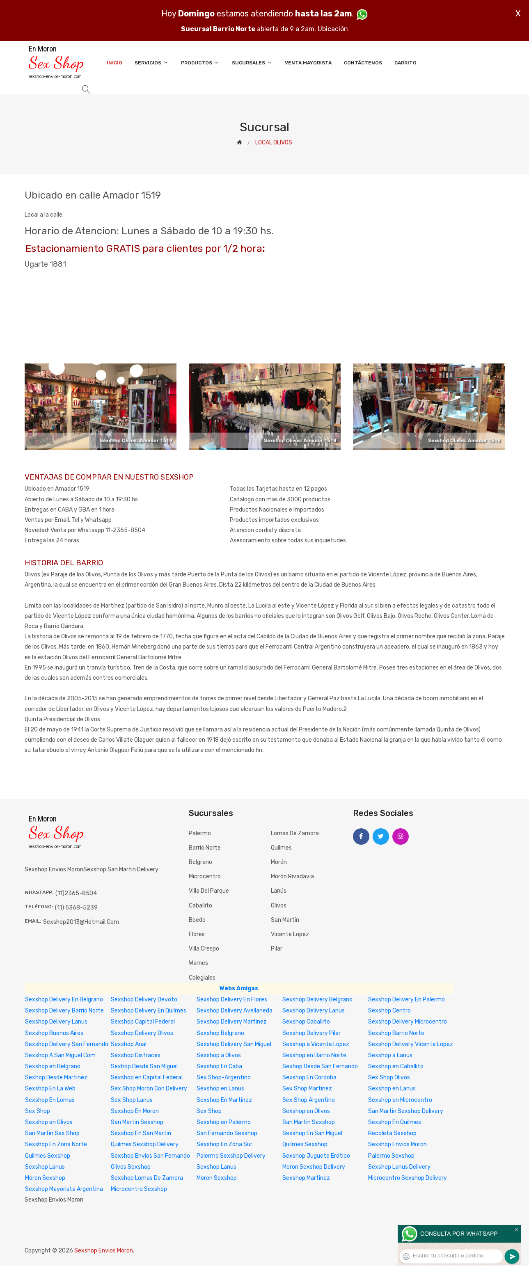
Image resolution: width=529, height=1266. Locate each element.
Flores (197, 934)
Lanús (278, 890)
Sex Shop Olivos (389, 1077)
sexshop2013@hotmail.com (81, 922)
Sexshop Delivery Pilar (311, 1033)
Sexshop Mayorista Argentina (64, 1189)
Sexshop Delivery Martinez (232, 1021)
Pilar (276, 948)
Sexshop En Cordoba (309, 1077)
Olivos (278, 905)
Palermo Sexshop (391, 1155)
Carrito (405, 63)
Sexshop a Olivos (219, 1055)
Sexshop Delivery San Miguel (234, 1044)
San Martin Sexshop (137, 1122)
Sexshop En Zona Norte (56, 1144)
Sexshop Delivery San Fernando (66, 1044)
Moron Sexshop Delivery (313, 1166)
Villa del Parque (209, 890)
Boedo (197, 919)
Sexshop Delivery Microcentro (407, 1021)
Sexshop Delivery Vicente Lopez (410, 1044)
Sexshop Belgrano (220, 1033)
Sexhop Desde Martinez (56, 1077)
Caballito (200, 905)
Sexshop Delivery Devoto (144, 999)
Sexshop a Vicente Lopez (315, 1044)
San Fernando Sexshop (227, 1133)
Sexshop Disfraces (135, 1055)
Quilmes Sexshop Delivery (145, 1144)
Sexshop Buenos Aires (54, 1033)
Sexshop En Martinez (224, 1100)
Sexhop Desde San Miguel (144, 1066)
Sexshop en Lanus (220, 1088)
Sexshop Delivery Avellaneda (235, 1010)
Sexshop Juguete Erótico (316, 1155)
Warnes (198, 963)
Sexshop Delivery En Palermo (406, 999)
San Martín (285, 919)
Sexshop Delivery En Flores (232, 999)
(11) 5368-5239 (76, 907)
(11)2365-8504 (76, 893)
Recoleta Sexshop (392, 1133)
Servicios (152, 62)
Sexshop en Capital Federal (147, 1077)
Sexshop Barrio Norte (396, 1033)
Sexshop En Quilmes (394, 1122)
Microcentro (205, 876)
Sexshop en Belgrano (52, 1066)
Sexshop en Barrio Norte (314, 1055)
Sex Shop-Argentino (224, 1077)
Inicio (114, 63)
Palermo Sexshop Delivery (231, 1155)
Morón (279, 862)
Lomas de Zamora (295, 833)
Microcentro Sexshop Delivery (407, 1178)
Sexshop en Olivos (306, 1111)
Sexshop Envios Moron (397, 1144)
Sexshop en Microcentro (400, 1100)
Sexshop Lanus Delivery (399, 1166)
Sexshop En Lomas (50, 1100)
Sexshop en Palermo (224, 1122)
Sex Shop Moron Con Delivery (149, 1088)
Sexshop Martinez (306, 1178)
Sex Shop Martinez (307, 1088)
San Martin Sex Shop (52, 1133)
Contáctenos (363, 63)
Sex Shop (37, 1111)
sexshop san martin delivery (120, 869)
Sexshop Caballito (306, 1021)
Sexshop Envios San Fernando (150, 1155)
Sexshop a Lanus (390, 1055)
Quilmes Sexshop (304, 1144)
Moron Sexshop (45, 1178)
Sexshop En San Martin (141, 1133)
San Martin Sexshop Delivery (405, 1111)
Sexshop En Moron (135, 1111)
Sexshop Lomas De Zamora (147, 1178)
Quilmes (281, 847)
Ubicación (333, 29)
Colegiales (202, 977)
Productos (200, 62)
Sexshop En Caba (219, 1066)
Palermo (200, 833)
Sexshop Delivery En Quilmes (148, 1010)
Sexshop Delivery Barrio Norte (64, 1010)
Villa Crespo (204, 948)
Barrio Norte (205, 847)
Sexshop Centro (389, 1010)
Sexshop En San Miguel (312, 1133)
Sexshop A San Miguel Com (60, 1055)
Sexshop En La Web (50, 1088)
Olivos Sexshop (131, 1166)
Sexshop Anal (129, 1044)
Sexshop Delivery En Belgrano (64, 999)
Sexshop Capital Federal (143, 1021)
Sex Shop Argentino (308, 1100)
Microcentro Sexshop (139, 1189)
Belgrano (200, 862)
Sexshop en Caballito (396, 1066)
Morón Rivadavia (292, 876)
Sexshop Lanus (45, 1166)
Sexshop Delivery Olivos (142, 1033)
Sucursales (252, 62)
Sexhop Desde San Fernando (320, 1066)
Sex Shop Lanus (132, 1100)
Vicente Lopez (290, 934)
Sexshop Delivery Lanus (313, 1010)
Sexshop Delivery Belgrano (317, 999)
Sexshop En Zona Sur (224, 1144)
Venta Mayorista (308, 63)
